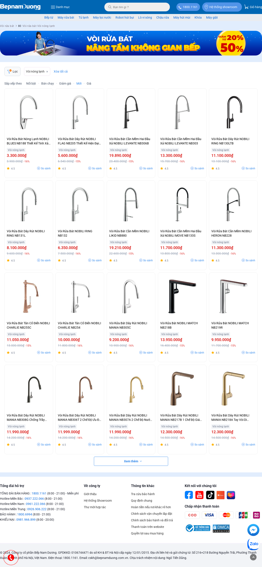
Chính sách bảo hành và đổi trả (152, 520)
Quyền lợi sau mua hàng (147, 533)
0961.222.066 (35, 504)
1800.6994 (24, 514)
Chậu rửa (162, 17)
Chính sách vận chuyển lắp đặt (151, 513)
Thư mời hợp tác (95, 507)
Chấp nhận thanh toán (202, 506)
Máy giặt (212, 17)
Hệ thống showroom (221, 7)
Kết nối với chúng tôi (200, 486)
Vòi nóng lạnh (35, 71)
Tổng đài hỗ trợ (12, 486)
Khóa (198, 17)
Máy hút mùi (181, 17)
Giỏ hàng (253, 7)
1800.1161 (190, 7)
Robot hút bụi (124, 17)
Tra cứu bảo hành (143, 494)
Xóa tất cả (61, 71)
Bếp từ (48, 17)
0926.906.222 (37, 509)
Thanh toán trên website (147, 527)
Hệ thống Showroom (98, 500)
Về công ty (92, 486)
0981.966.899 (26, 519)
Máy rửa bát (66, 17)
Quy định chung (141, 500)
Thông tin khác (142, 486)
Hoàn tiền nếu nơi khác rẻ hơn (151, 507)
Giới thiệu (90, 494)
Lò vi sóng (145, 17)
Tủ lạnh (84, 17)
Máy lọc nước (102, 17)
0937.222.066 (34, 498)
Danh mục (60, 7)
